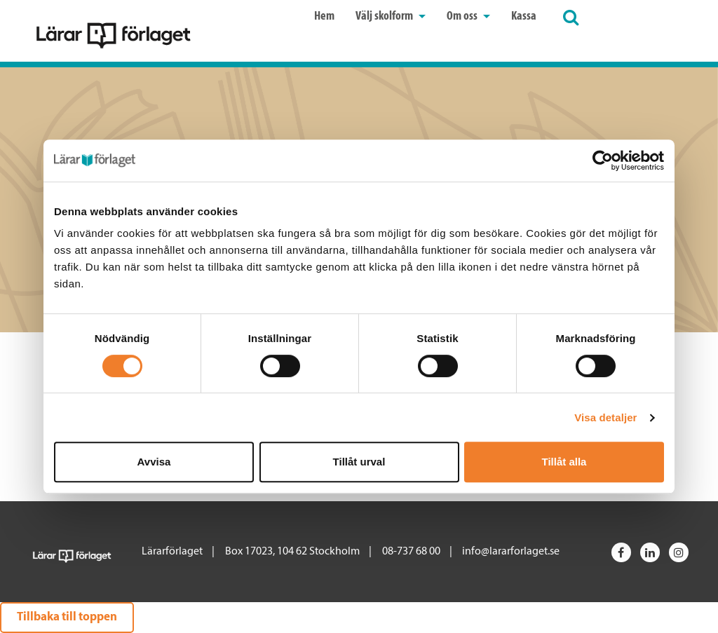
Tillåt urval (359, 462)
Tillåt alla (564, 462)
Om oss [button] (468, 16)
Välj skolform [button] (390, 16)
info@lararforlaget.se (511, 551)
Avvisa (154, 462)
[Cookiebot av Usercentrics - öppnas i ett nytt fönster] (602, 160)
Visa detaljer (605, 417)
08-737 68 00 (411, 551)
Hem (324, 16)
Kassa (523, 16)
